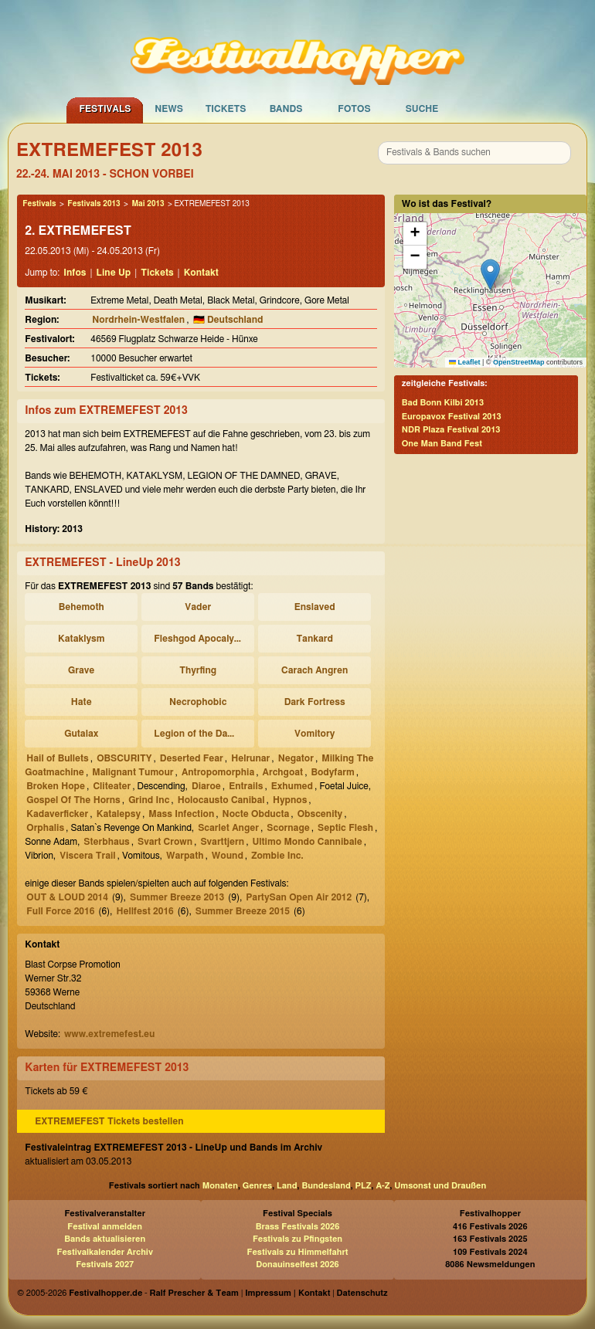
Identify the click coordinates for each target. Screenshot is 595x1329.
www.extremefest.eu (109, 1034)
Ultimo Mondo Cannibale (307, 841)
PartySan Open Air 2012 (299, 897)
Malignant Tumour (132, 772)
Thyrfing (197, 670)
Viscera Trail (87, 855)
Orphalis (45, 827)
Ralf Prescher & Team (194, 1293)
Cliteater (112, 786)
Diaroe (206, 786)
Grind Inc (148, 800)
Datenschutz (362, 1293)
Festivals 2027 (105, 1264)
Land (287, 1186)
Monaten (220, 1186)
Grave (81, 670)
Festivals (105, 109)
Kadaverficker (57, 814)
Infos (74, 272)
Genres (257, 1186)
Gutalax (81, 733)
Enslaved (314, 607)
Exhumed (292, 786)
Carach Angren (314, 670)
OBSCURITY (124, 758)
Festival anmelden (104, 1226)
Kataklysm (81, 638)
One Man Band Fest (442, 443)
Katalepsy (119, 814)
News (169, 109)
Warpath (185, 855)
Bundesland (325, 1186)
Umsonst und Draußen (440, 1186)
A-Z (382, 1186)
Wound (227, 855)
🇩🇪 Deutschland (228, 319)
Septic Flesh (345, 827)
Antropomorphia (218, 772)
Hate (81, 702)
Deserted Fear (191, 758)
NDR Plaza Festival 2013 (451, 429)
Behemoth (81, 607)
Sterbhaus (106, 841)
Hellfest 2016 (144, 911)
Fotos (354, 109)
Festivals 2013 (93, 204)
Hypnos (290, 800)
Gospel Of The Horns (73, 800)
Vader (198, 607)
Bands (286, 109)
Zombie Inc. (277, 855)
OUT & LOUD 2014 (67, 897)
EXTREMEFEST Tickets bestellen (109, 1121)
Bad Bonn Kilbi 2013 (443, 402)
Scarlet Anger (228, 827)
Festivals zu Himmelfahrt (297, 1252)
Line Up (114, 272)
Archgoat (283, 772)
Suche (422, 109)
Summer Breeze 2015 (243, 911)
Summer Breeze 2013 (177, 897)
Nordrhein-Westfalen (138, 319)
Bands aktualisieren (104, 1239)
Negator (296, 758)
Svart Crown (165, 841)
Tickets (226, 109)
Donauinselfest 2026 (297, 1264)
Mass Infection (181, 814)
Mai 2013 (147, 204)
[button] (490, 274)
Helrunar (250, 758)
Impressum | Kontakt (287, 1293)
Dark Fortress (314, 702)
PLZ (363, 1186)
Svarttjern (222, 841)
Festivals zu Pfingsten (297, 1239)
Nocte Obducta (256, 814)
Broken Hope (55, 786)
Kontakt (201, 272)
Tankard (314, 638)
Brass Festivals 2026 (298, 1226)
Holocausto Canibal (221, 800)
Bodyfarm (332, 772)
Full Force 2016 (60, 911)
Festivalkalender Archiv (104, 1252)
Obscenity (320, 814)
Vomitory (314, 733)
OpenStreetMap (519, 362)
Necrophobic (197, 702)
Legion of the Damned (200, 733)
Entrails (246, 786)
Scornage (288, 827)
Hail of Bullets (57, 758)
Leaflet (465, 362)
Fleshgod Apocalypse (200, 638)
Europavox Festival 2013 (452, 416)
